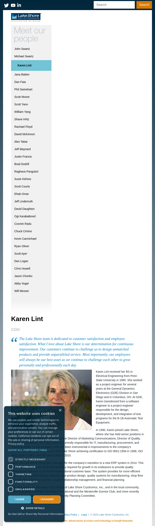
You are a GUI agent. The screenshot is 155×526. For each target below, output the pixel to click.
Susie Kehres (22, 179)
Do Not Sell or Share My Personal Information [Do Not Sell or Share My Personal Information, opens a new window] (36, 514)
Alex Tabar (21, 141)
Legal (84, 514)
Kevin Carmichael (25, 238)
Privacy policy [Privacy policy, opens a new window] (16, 443)
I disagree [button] (47, 499)
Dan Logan (21, 261)
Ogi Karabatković (25, 216)
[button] (34, 450)
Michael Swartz (24, 56)
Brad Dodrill (21, 164)
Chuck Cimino (23, 231)
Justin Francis (23, 156)
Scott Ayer (20, 253)
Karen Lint (24, 65)
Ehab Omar (21, 194)
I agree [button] (19, 499)
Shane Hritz (21, 119)
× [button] (60, 410)
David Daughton (24, 208)
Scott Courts (22, 186)
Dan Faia (20, 82)
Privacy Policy (69, 514)
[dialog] (34, 464)
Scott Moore (21, 96)
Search (144, 4)
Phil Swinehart (23, 89)
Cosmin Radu (22, 223)
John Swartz (22, 48)
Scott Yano (21, 104)
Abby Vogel (21, 283)
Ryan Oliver (21, 246)
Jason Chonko (23, 276)
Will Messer (21, 291)
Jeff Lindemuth (23, 201)
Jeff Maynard (22, 149)
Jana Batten (21, 74)
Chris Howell (22, 268)
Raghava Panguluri (26, 171)
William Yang (22, 111)
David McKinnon (24, 134)
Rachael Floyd (23, 126)
